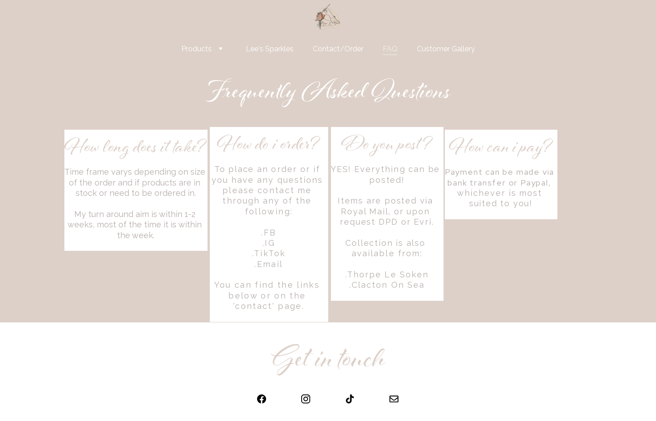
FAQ (390, 49)
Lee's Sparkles (270, 49)
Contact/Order (338, 49)
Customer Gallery (446, 49)
